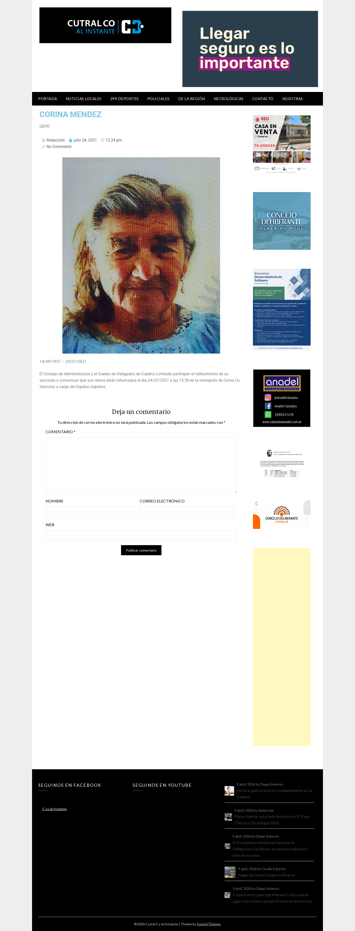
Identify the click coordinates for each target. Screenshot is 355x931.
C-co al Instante (54, 809)
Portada (47, 98)
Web (50, 524)
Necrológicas (229, 98)
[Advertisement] (282, 647)
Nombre (54, 501)
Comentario (60, 431)
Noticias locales (84, 98)
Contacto (263, 98)
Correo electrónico (162, 501)
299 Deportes (124, 98)
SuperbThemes (209, 924)
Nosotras (292, 98)
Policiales (158, 98)
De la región (191, 98)
